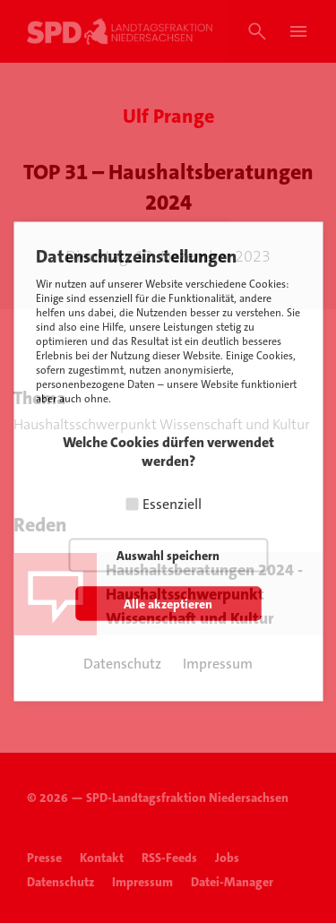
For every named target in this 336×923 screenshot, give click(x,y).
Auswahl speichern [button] (168, 556)
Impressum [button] (218, 663)
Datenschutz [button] (122, 663)
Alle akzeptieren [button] (168, 604)
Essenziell (172, 504)
